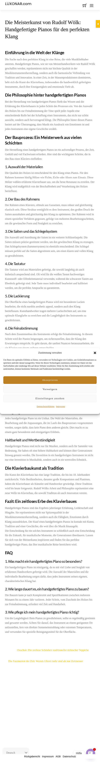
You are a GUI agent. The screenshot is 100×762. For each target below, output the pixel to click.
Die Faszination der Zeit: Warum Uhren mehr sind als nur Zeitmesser (51, 661)
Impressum (60, 406)
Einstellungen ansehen (50, 398)
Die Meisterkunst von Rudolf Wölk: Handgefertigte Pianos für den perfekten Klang (47, 29)
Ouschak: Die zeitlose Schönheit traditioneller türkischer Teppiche (47, 650)
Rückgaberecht (32, 756)
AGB (58, 756)
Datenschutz (69, 756)
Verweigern (50, 389)
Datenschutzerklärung (45, 406)
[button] (95, 353)
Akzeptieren (50, 380)
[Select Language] (16, 753)
